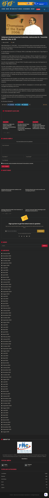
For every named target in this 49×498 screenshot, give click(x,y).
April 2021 (5, 389)
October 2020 (6, 403)
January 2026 (6, 253)
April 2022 (5, 360)
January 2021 (6, 396)
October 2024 (6, 289)
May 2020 (5, 415)
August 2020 (6, 408)
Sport (33, 9)
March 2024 (6, 306)
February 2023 (6, 336)
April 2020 (5, 417)
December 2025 (7, 256)
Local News (5, 122)
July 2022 (5, 353)
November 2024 (7, 286)
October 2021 (6, 374)
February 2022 (6, 365)
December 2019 (7, 427)
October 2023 (6, 317)
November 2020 (7, 401)
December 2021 (7, 370)
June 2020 (5, 412)
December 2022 (7, 341)
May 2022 (5, 358)
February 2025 (6, 279)
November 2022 (7, 344)
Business (26, 9)
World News (3, 479)
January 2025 (6, 282)
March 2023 (6, 334)
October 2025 (6, 260)
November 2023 (7, 315)
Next (8, 132)
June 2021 (5, 384)
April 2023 (5, 332)
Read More (24, 458)
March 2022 (6, 363)
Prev (4, 132)
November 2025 (7, 258)
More (37, 9)
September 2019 (7, 429)
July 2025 (5, 268)
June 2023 (5, 327)
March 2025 (6, 277)
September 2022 (7, 348)
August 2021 (6, 379)
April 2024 (5, 303)
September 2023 (7, 320)
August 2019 (6, 431)
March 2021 (6, 391)
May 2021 (5, 386)
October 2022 (6, 346)
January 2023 (6, 339)
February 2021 (6, 393)
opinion (2, 487)
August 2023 (6, 322)
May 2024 (5, 301)
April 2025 (5, 275)
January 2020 (6, 424)
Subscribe (41, 231)
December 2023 (7, 313)
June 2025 (5, 270)
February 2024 (6, 308)
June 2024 (5, 298)
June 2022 (5, 355)
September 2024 (7, 291)
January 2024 (6, 310)
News (7, 9)
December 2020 (7, 398)
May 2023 (5, 329)
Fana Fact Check (16, 9)
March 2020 (6, 420)
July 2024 (5, 296)
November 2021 (7, 372)
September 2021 (7, 377)
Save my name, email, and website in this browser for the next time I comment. (18, 163)
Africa (2, 484)
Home (3, 9)
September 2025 (7, 263)
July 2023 (5, 325)
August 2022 (6, 351)
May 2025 (5, 272)
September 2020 (7, 405)
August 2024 (6, 294)
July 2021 (5, 382)
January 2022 (6, 367)
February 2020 (6, 422)
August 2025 (6, 265)
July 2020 (5, 410)
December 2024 (7, 284)
